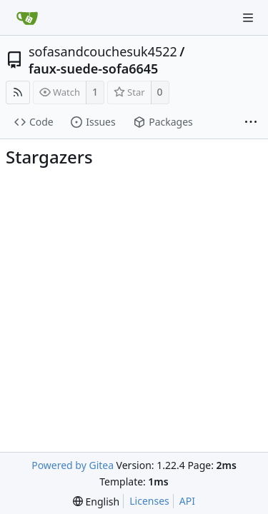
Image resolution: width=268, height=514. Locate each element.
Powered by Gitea (72, 465)
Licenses (149, 501)
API (187, 501)
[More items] (250, 122)
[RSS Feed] (18, 92)
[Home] (27, 18)
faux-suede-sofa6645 (93, 68)
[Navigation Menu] (248, 18)
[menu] (96, 501)
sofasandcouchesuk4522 (103, 51)
